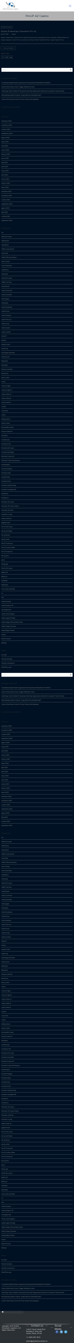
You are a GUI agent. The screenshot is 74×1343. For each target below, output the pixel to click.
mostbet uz (5, 498)
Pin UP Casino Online (8, 547)
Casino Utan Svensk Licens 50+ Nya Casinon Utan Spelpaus (20, 99)
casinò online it (6, 402)
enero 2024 (5, 158)
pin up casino (5, 539)
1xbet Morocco (6, 319)
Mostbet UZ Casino (7, 502)
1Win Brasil (5, 241)
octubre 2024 (5, 129)
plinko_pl (4, 576)
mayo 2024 (5, 141)
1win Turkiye (5, 261)
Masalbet (4, 435)
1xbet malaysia (6, 315)
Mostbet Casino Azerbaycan (10, 460)
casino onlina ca (6, 394)
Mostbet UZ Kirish (7, 510)
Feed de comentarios (8, 663)
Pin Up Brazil (5, 535)
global (14, 34)
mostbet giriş (5, 464)
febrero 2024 (5, 154)
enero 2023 (5, 187)
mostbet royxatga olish (8, 489)
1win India (4, 253)
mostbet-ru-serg (6, 514)
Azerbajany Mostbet (8, 352)
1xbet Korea (5, 311)
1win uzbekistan (6, 265)
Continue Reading (8, 48)
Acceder (4, 655)
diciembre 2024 (6, 121)
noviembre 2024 (6, 125)
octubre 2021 (5, 216)
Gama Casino (5, 423)
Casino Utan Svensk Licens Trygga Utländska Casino (18, 87)
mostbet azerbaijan (7, 452)
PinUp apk (4, 564)
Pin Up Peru (5, 556)
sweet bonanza (6, 601)
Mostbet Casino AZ (7, 456)
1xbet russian (5, 328)
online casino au (6, 518)
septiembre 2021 (6, 220)
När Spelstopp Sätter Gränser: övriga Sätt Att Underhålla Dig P (21, 95)
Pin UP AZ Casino (7, 527)
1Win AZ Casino (6, 236)
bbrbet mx (4, 373)
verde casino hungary (8, 614)
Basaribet (4, 365)
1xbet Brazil (5, 286)
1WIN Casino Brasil (7, 249)
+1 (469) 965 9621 (33, 1337)
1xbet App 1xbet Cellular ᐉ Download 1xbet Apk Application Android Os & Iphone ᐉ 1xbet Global (32, 91)
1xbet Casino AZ (6, 290)
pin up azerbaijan (6, 531)
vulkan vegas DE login (8, 618)
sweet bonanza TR (7, 605)
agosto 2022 (5, 208)
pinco (3, 560)
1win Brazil (5, 245)
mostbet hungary (6, 468)
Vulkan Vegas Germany (8, 626)
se (2, 593)
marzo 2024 (5, 150)
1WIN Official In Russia (8, 257)
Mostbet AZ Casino (7, 448)
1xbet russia (5, 323)
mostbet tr (4, 493)
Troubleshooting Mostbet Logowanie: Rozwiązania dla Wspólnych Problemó (25, 82)
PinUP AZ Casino (7, 27)
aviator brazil (5, 344)
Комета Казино (6, 638)
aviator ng (4, 348)
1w (2, 232)
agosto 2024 (5, 137)
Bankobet (4, 361)
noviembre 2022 (6, 195)
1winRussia (5, 270)
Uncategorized (6, 609)
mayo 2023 (5, 171)
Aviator (3, 340)
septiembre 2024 (6, 133)
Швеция (3, 643)
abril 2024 (4, 146)
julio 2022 (4, 212)
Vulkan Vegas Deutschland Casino (12, 622)
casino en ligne (6, 386)
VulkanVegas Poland (7, 630)
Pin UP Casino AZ (7, 543)
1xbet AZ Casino (6, 278)
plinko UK (4, 572)
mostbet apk (5, 439)
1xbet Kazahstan (6, 307)
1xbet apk (4, 274)
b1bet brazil (5, 357)
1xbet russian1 (6, 332)
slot (2, 597)
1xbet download (6, 294)
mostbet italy (5, 477)
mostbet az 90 (6, 444)
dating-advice (5, 419)
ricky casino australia (8, 589)
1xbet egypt (5, 299)
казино (3, 634)
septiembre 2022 (6, 204)
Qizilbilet (4, 580)
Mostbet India (6, 473)
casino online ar (6, 398)
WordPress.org (6, 667)
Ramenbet (4, 585)
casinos (3, 406)
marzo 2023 (5, 179)
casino (3, 381)
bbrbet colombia (6, 369)
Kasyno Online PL (7, 431)
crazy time (4, 410)
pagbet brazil (5, 522)
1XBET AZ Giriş (6, 282)
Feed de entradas (6, 659)
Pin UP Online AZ (6, 551)
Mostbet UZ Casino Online (10, 506)
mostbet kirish (6, 481)
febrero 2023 (5, 183)
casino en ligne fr (6, 390)
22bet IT (4, 336)
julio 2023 (4, 162)
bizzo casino (5, 377)
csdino (3, 415)
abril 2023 (4, 175)
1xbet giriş (4, 303)
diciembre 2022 (6, 191)
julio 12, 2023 (5, 34)
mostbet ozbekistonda (8, 485)
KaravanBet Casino (7, 427)
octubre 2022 (5, 200)
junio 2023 (4, 166)
